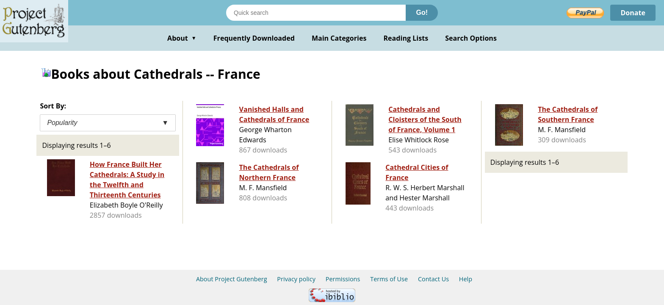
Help (465, 279)
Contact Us (433, 279)
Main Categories (339, 38)
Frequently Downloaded (254, 38)
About (181, 38)
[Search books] (316, 13)
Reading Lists (406, 38)
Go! (422, 12)
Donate (632, 12)
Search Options (471, 38)
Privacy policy (296, 279)
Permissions (343, 279)
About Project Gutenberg (231, 279)
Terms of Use (389, 279)
